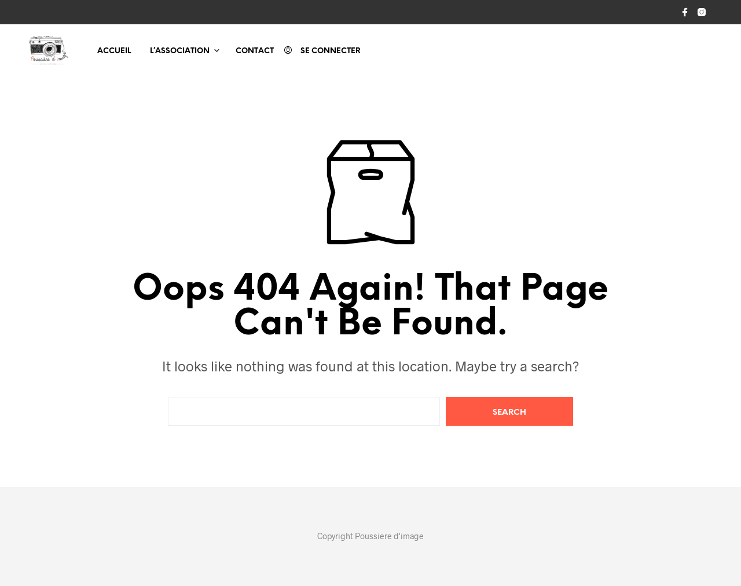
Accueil (114, 51)
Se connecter (330, 51)
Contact (255, 51)
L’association (180, 51)
